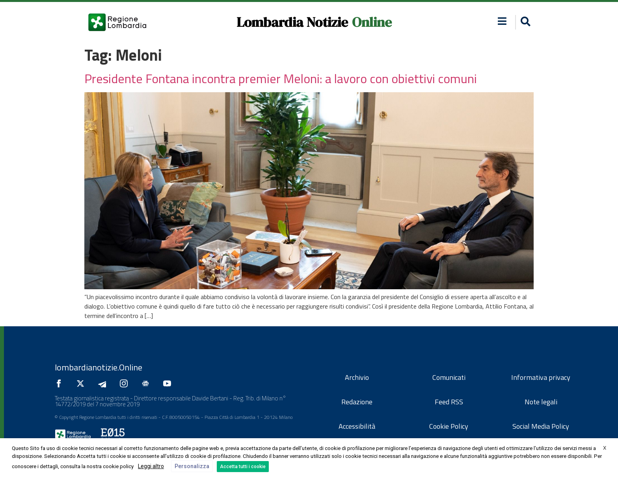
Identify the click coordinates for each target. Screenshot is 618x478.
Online (372, 22)
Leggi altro (151, 466)
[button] (524, 22)
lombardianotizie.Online (98, 367)
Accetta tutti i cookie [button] (243, 466)
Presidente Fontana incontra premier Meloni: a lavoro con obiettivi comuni (280, 78)
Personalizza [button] (192, 466)
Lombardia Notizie (292, 22)
